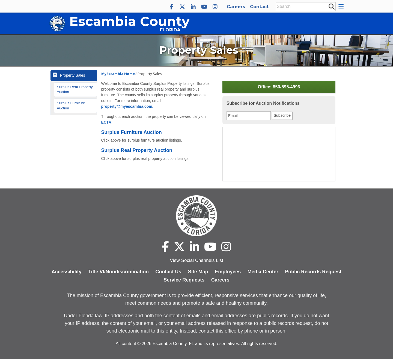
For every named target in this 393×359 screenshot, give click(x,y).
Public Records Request (313, 271)
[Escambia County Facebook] (171, 6)
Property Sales (72, 75)
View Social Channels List (196, 260)
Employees (228, 271)
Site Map (198, 271)
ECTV (106, 122)
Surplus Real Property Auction (75, 89)
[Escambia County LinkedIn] (193, 6)
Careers (236, 6)
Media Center (263, 271)
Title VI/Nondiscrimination (118, 271)
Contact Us (168, 271)
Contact (259, 6)
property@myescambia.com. (127, 106)
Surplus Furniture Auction (71, 105)
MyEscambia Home (118, 73)
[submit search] (331, 6)
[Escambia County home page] (196, 215)
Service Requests (183, 280)
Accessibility (67, 271)
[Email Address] (249, 115)
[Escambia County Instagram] (215, 6)
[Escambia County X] (182, 6)
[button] (341, 6)
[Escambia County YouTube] (204, 6)
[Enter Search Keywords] (304, 6)
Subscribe (282, 115)
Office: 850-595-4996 (279, 87)
